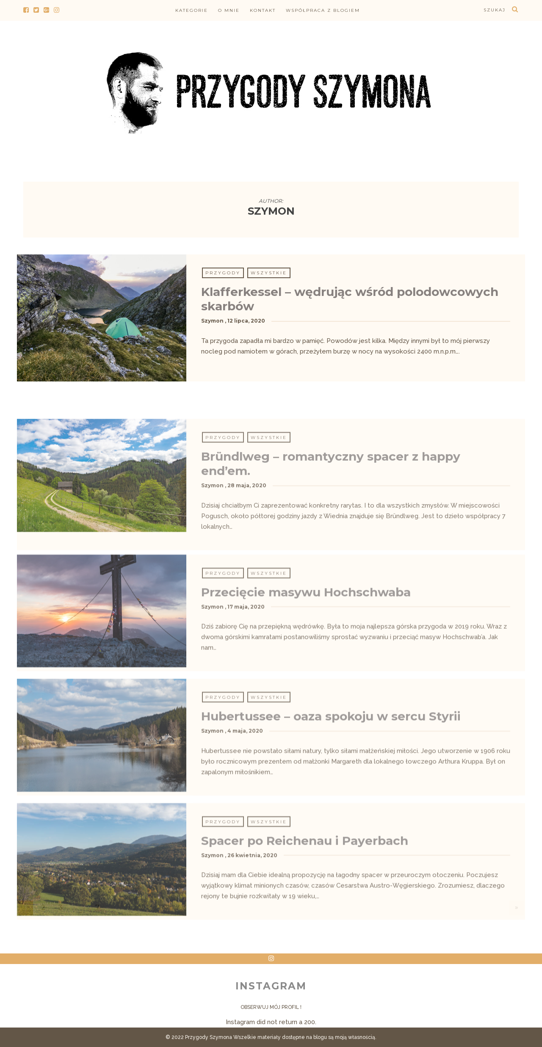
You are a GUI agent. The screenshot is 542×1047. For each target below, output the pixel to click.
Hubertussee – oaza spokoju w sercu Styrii (331, 781)
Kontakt (263, 10)
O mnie (229, 10)
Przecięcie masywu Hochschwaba (306, 657)
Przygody (223, 273)
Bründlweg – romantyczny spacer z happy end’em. (330, 536)
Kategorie (191, 10)
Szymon (212, 321)
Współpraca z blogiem (323, 10)
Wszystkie (269, 273)
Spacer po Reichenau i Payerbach (304, 905)
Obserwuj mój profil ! (271, 1007)
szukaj (495, 10)
